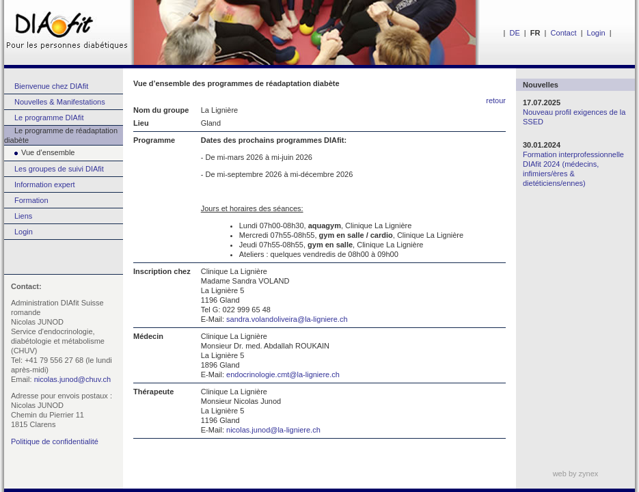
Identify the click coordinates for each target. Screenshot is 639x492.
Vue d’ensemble (39, 152)
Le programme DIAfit (48, 117)
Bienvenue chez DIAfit (51, 86)
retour (496, 100)
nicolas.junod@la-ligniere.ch (273, 430)
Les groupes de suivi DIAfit (59, 169)
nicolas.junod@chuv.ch (72, 379)
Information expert (44, 184)
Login (596, 33)
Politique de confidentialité (54, 441)
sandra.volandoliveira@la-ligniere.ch (286, 319)
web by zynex (576, 473)
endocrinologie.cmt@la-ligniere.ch (283, 374)
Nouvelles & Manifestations (59, 102)
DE (514, 33)
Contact (564, 33)
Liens (23, 216)
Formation (31, 200)
